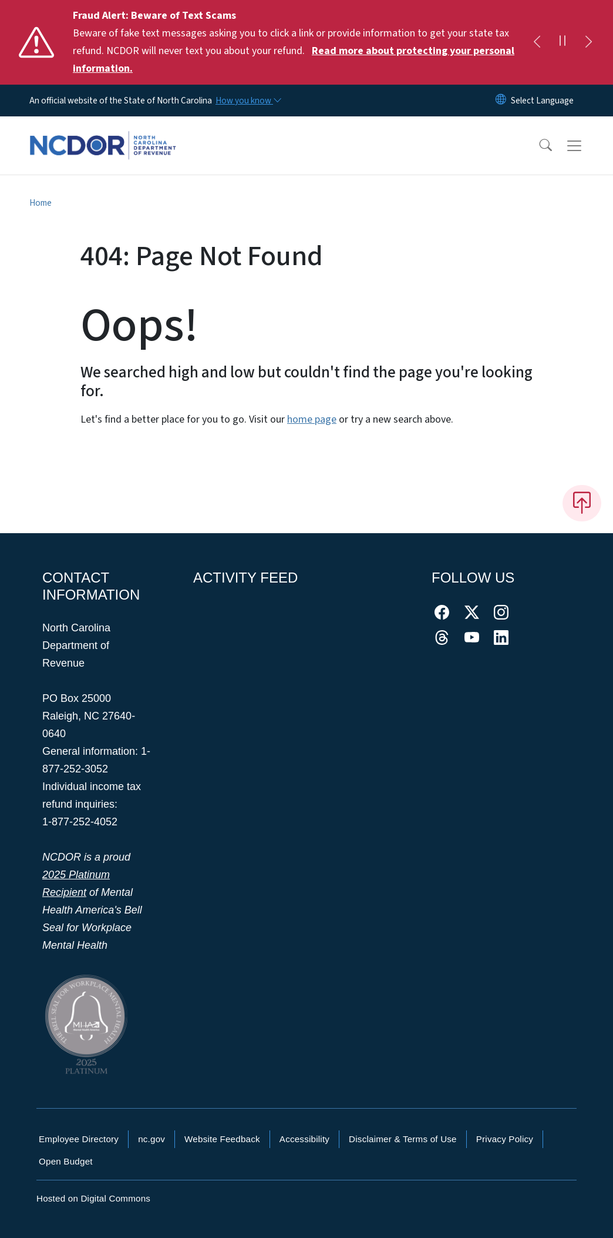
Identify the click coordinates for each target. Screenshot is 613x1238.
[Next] (588, 42)
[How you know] (248, 100)
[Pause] (562, 42)
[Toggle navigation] (585, 146)
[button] (538, 146)
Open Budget (66, 1161)
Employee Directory (79, 1139)
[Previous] (537, 42)
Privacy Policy (504, 1139)
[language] (542, 100)
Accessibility (304, 1139)
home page (311, 419)
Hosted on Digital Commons (93, 1198)
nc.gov (151, 1139)
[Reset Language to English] (501, 100)
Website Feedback (222, 1139)
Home (40, 202)
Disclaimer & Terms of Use (403, 1139)
